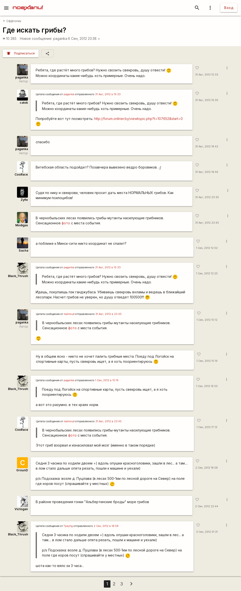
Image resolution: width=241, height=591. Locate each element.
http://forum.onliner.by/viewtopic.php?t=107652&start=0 (138, 119)
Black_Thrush (18, 276)
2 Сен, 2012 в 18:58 (106, 526)
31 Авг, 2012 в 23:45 (108, 314)
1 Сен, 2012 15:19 (207, 361)
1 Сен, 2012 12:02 (207, 248)
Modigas (21, 225)
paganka (60, 38)
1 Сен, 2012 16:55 (207, 386)
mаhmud (69, 314)
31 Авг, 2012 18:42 (206, 146)
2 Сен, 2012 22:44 (206, 506)
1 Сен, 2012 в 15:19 (106, 380)
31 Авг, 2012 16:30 (206, 100)
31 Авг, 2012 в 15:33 (108, 94)
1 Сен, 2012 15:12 (207, 319)
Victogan (21, 509)
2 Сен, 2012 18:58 (206, 467)
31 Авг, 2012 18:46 (206, 172)
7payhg (68, 526)
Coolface (21, 174)
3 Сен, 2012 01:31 (207, 531)
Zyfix (24, 200)
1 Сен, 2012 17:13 (207, 427)
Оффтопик (12, 21)
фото (66, 223)
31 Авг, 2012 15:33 (206, 74)
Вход (228, 8)
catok (24, 102)
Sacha (23, 250)
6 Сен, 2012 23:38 (84, 38)
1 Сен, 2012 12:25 (207, 273)
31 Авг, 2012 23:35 (207, 197)
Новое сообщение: (36, 38)
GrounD (22, 470)
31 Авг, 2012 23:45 (207, 222)
